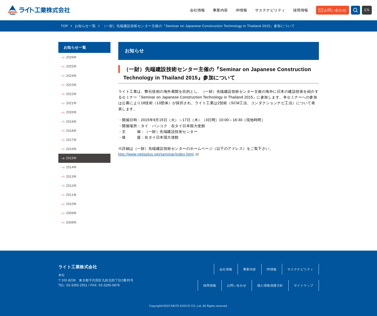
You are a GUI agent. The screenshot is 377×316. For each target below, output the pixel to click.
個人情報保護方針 (270, 285)
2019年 (71, 121)
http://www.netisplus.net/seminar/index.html (156, 154)
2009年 (71, 213)
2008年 (71, 222)
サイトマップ (303, 285)
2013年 (71, 176)
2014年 (71, 167)
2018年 (71, 131)
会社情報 (197, 10)
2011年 (71, 195)
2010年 (71, 204)
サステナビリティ (270, 10)
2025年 (71, 66)
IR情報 (241, 10)
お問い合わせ (335, 10)
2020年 (71, 112)
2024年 (71, 76)
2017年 (71, 140)
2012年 (71, 186)
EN (366, 10)
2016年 (71, 149)
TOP (64, 26)
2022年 (71, 94)
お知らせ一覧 (85, 26)
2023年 (71, 85)
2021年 (71, 103)
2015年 (71, 158)
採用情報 (300, 10)
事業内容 (220, 10)
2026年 (71, 57)
